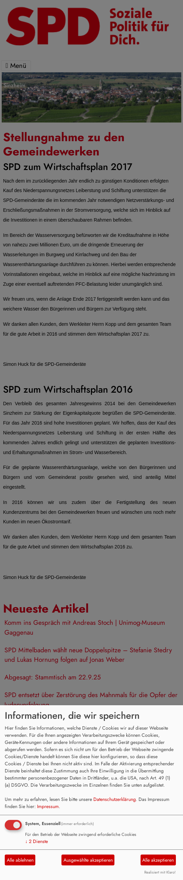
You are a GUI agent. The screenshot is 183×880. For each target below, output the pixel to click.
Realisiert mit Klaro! (160, 872)
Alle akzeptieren (158, 860)
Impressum (48, 806)
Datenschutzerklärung (114, 799)
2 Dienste (36, 841)
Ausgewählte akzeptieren (88, 860)
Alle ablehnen (20, 860)
